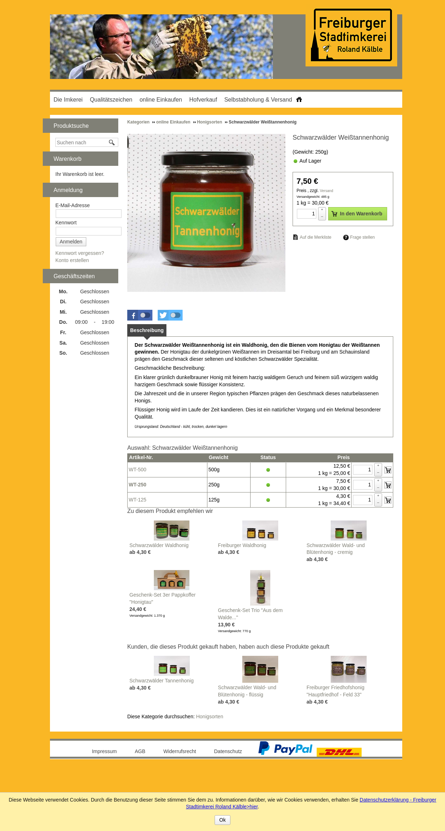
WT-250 (137, 484)
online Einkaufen (160, 100)
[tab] (146, 330)
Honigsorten (209, 716)
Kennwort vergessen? (79, 253)
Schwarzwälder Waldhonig (158, 545)
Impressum (104, 751)
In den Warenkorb (356, 213)
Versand (326, 191)
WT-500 (137, 469)
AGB (140, 751)
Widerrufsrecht (179, 751)
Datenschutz (228, 751)
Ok (222, 820)
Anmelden (71, 241)
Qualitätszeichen (111, 100)
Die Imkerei (68, 100)
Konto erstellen (72, 260)
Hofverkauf (203, 100)
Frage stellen (362, 237)
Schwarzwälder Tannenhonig (161, 680)
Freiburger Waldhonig (242, 545)
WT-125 (137, 500)
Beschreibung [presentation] (147, 330)
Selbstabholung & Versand (258, 100)
